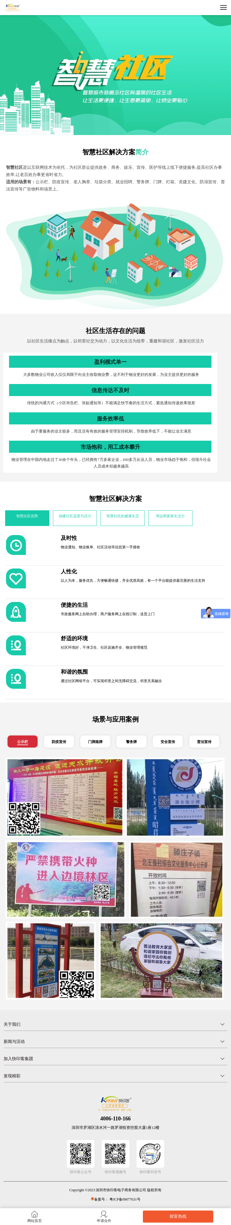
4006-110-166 (115, 1119)
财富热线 (178, 1216)
